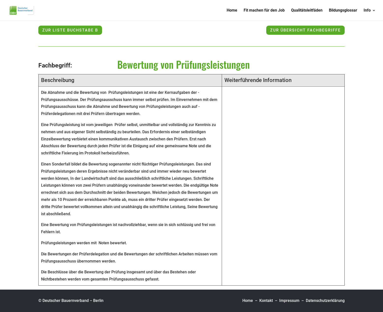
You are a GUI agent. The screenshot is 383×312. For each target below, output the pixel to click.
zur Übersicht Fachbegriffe (305, 30)
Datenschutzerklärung (325, 300)
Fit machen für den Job (264, 11)
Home (232, 11)
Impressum (289, 300)
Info (367, 11)
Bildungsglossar (343, 11)
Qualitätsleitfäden (307, 11)
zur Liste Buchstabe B (70, 30)
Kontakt (266, 300)
